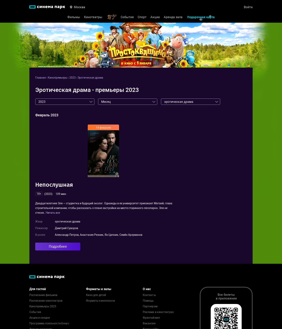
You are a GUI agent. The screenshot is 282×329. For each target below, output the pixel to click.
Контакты (149, 295)
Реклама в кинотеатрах (158, 312)
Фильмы (73, 17)
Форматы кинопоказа (100, 300)
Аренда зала (173, 17)
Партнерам (150, 306)
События (127, 17)
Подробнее (58, 246)
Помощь (148, 300)
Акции (155, 17)
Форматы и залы (98, 289)
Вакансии (149, 323)
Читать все (53, 212)
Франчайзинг (151, 317)
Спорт (142, 17)
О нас (147, 289)
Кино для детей (96, 295)
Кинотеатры (93, 17)
